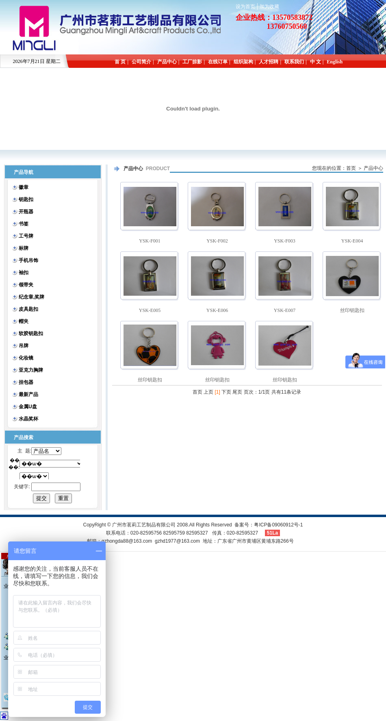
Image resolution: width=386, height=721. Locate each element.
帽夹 (23, 321)
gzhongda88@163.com (127, 541)
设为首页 (245, 6)
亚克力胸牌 (31, 370)
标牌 (23, 248)
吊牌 (23, 346)
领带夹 (26, 285)
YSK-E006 (217, 310)
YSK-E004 (352, 241)
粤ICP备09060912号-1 (278, 525)
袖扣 (23, 272)
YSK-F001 (149, 241)
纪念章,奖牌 (31, 297)
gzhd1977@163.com (177, 541)
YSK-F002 (217, 241)
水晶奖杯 (28, 419)
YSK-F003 (284, 241)
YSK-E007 (284, 310)
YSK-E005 (149, 310)
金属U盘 (28, 406)
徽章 (23, 187)
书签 (23, 224)
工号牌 (26, 236)
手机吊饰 (28, 260)
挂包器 (26, 382)
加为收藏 (269, 6)
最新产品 (28, 394)
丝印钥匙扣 (352, 310)
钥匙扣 (26, 199)
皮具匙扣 (28, 309)
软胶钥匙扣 (31, 333)
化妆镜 (26, 358)
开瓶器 (26, 211)
